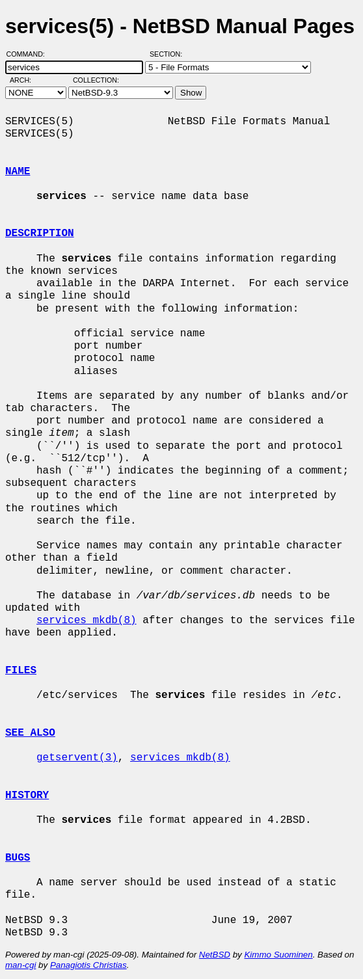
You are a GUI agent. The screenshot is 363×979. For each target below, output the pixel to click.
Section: (169, 54)
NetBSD (214, 954)
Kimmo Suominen (278, 954)
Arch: (26, 80)
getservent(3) (77, 758)
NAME (17, 172)
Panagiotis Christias (88, 965)
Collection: (96, 80)
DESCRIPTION (39, 233)
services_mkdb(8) (86, 620)
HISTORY (27, 795)
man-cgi (20, 965)
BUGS (17, 858)
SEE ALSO (30, 733)
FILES (20, 671)
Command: (30, 54)
